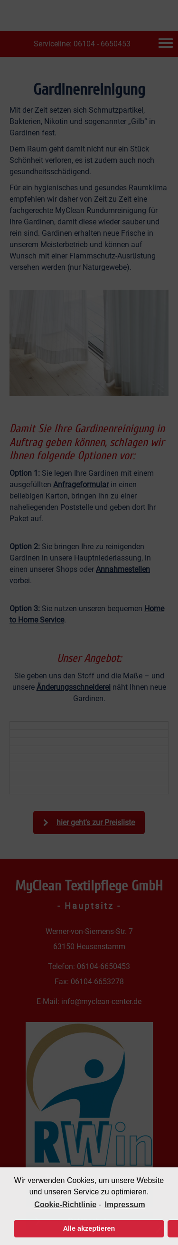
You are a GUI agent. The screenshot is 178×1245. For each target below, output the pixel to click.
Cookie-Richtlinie (65, 1205)
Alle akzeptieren (89, 1228)
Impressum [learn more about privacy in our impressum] (124, 1205)
